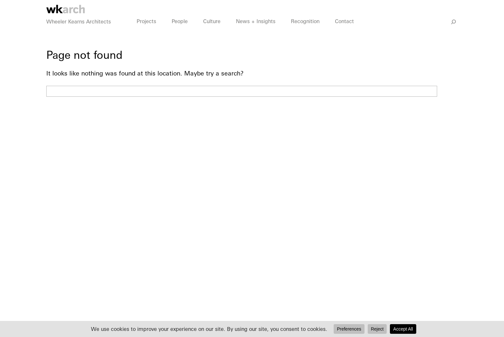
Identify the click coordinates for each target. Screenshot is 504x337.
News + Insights (255, 29)
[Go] (453, 29)
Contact (344, 29)
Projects (146, 29)
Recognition (305, 29)
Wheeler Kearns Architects (78, 29)
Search (449, 91)
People (180, 29)
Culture (212, 29)
